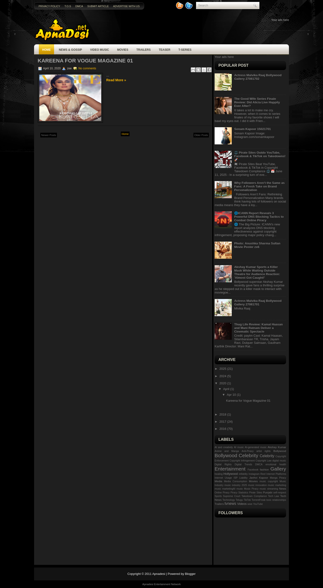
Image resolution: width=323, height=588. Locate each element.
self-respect (279, 492)
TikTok (247, 500)
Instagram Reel (257, 474)
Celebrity (267, 456)
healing (219, 474)
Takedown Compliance (254, 496)
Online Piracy (222, 492)
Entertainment (230, 468)
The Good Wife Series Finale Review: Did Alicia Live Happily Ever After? (257, 102)
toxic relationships (276, 500)
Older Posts (201, 135)
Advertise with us (126, 6)
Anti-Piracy (248, 451)
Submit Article (98, 6)
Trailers (143, 49)
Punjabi (267, 492)
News (282, 488)
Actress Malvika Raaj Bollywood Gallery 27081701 (258, 302)
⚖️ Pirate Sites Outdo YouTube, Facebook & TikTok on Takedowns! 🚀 (259, 156)
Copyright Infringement (242, 460)
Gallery (278, 468)
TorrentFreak (259, 500)
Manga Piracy (278, 477)
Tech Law (273, 496)
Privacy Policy (49, 6)
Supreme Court (231, 496)
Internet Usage (223, 477)
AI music (239, 447)
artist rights (263, 451)
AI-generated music (256, 447)
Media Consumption (235, 481)
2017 (223, 421)
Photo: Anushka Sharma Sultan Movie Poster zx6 (257, 245)
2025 (223, 368)
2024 (223, 376)
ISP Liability (240, 477)
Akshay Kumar (277, 447)
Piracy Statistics (239, 492)
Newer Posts (48, 135)
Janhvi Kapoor (258, 477)
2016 (223, 429)
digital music (279, 460)
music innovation (257, 485)
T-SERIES (185, 49)
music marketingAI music (229, 488)
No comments (87, 68)
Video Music (99, 49)
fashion (264, 469)
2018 (223, 414)
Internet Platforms (276, 474)
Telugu (239, 500)
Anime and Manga (227, 451)
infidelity (243, 474)
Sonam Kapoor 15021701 (252, 129)
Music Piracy (251, 488)
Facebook (252, 469)
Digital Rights (223, 464)
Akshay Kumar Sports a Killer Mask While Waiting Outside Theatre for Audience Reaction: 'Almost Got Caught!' (257, 272)
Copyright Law (264, 460)
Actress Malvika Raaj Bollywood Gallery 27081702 (258, 77)
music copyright (269, 481)
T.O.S (68, 6)
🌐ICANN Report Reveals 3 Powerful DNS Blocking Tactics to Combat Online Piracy (259, 216)
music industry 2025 (235, 485)
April (226, 389)
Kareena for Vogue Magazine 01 (85, 61)
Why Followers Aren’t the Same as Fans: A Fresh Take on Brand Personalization (259, 186)
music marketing (277, 485)
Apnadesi (158, 574)
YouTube (258, 504)
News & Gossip (70, 49)
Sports (218, 496)
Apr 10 (232, 394)
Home (46, 49)
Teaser (164, 49)
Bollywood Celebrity (236, 455)
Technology (228, 500)
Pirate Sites (255, 492)
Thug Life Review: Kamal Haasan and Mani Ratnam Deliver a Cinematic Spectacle (258, 328)
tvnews (230, 504)
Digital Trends (243, 464)
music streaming (269, 488)
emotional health (276, 464)
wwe (249, 504)
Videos (242, 504)
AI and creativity (224, 447)
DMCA (79, 6)
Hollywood (230, 474)
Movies (122, 49)
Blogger (190, 574)
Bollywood (279, 450)
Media (218, 481)
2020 (223, 383)
